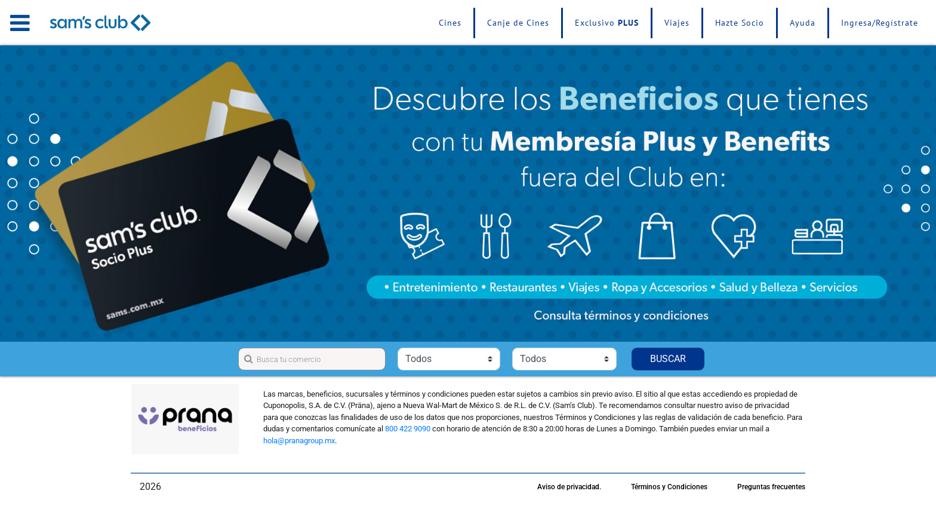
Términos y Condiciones (669, 487)
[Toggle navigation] (20, 22)
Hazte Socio (739, 22)
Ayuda (802, 22)
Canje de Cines (518, 22)
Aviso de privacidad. (569, 487)
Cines (450, 22)
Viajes (676, 22)
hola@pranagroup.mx (299, 440)
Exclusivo (607, 22)
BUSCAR (668, 358)
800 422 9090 (407, 428)
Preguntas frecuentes (771, 487)
